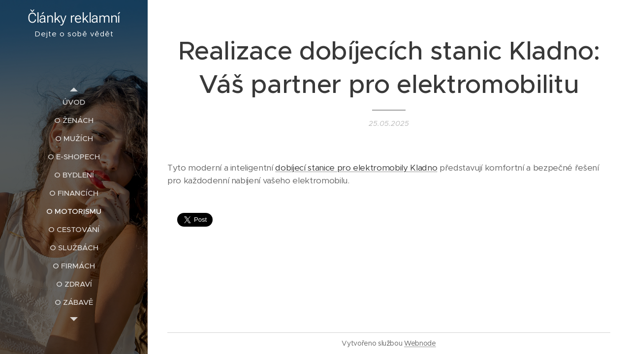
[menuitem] (74, 102)
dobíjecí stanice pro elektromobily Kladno (356, 167)
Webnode (420, 343)
